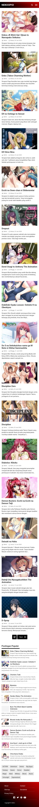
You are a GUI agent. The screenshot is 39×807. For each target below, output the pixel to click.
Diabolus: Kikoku (9, 462)
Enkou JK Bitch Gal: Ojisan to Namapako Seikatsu (15, 36)
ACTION (5, 766)
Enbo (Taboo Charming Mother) (16, 75)
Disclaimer (23, 789)
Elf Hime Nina (8, 152)
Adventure (13, 766)
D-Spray (5, 620)
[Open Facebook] (14, 797)
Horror (19, 770)
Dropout (5, 228)
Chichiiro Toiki (15, 675)
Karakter (26, 770)
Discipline (6, 424)
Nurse (31, 774)
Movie (24, 774)
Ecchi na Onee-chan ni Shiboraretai (18, 190)
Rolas (29, 803)
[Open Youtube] (25, 797)
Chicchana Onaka (16, 754)
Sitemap (7, 789)
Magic (5, 774)
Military (17, 774)
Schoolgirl (6, 777)
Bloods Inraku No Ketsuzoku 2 (21, 720)
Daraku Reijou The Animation (20, 696)
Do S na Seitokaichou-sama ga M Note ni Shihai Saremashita (17, 346)
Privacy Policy (8, 793)
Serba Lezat (18, 803)
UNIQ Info (25, 803)
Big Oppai (29, 766)
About (6, 786)
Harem (12, 770)
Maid (10, 774)
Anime (22, 766)
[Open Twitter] (18, 797)
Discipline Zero (9, 386)
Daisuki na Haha (9, 541)
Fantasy (5, 770)
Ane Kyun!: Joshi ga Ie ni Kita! (21, 743)
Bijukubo (13, 685)
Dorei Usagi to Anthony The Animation (19, 266)
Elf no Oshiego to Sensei (13, 114)
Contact (22, 786)
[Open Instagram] (21, 797)
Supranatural (16, 777)
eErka (32, 803)
